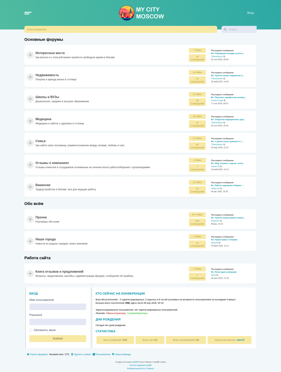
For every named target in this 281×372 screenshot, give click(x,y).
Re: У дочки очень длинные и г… (227, 141)
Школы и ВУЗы (47, 97)
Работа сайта (37, 258)
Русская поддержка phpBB (140, 365)
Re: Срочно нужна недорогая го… (228, 75)
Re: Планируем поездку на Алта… (228, 53)
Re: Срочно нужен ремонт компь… (228, 218)
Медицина (43, 119)
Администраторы (116, 313)
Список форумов (36, 29)
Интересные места (50, 53)
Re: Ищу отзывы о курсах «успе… (228, 163)
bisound (214, 243)
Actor (213, 275)
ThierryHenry (217, 57)
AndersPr (215, 221)
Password (35, 314)
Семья (40, 141)
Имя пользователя (41, 299)
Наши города (45, 239)
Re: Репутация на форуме (224, 272)
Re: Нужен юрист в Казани (224, 240)
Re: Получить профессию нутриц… (228, 97)
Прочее (41, 217)
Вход (33, 293)
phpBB (134, 362)
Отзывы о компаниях (52, 163)
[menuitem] (81, 354)
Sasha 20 (215, 166)
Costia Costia (217, 100)
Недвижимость (47, 75)
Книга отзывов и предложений (59, 271)
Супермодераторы (137, 313)
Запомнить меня (45, 330)
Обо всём (33, 203)
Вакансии (42, 185)
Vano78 (240, 340)
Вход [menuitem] (250, 12)
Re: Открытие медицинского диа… (228, 119)
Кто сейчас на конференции (120, 293)
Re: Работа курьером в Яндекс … (227, 185)
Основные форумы (43, 39)
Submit (58, 338)
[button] (28, 13)
